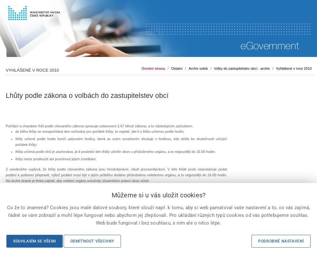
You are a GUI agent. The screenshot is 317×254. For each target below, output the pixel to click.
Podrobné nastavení (281, 241)
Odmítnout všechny (92, 241)
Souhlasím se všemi (34, 241)
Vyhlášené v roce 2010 (294, 68)
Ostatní (176, 68)
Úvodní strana (153, 68)
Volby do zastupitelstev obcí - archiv (242, 68)
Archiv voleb (198, 68)
